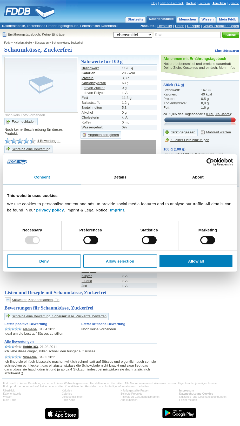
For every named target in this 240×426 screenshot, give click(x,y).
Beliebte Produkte (131, 393)
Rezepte (193, 26)
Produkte (147, 26)
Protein (88, 78)
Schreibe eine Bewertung (31, 149)
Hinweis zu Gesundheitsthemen (140, 396)
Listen (179, 26)
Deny (44, 261)
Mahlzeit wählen (218, 132)
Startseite (135, 19)
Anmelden (219, 3)
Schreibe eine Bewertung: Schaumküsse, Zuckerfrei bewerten (59, 316)
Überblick (9, 390)
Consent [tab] (42, 177)
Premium (204, 3)
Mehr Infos (227, 68)
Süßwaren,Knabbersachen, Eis (35, 300)
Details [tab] (120, 177)
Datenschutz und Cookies (196, 393)
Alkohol (87, 112)
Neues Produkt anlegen (221, 26)
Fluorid (87, 281)
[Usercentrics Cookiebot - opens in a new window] (210, 162)
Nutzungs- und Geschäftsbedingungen (202, 396)
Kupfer (87, 276)
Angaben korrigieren (103, 135)
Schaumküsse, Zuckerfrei (67, 42)
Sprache (234, 3)
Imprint (117, 210)
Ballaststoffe (91, 103)
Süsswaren (42, 42)
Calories (67, 393)
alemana (30, 329)
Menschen (187, 19)
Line (218, 50)
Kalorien (67, 390)
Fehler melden (188, 399)
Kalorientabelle (161, 19)
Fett (85, 98)
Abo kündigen (129, 399)
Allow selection (120, 261)
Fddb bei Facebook (171, 3)
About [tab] (198, 177)
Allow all (196, 261)
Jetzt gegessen (183, 132)
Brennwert (90, 68)
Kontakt (191, 3)
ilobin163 (30, 347)
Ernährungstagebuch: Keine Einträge (36, 34)
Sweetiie (30, 357)
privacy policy (50, 210)
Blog (154, 3)
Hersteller (164, 26)
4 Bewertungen (49, 141)
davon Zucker (94, 88)
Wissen (208, 19)
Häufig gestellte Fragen (135, 390)
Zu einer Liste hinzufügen (189, 140)
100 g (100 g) (174, 149)
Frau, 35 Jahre (218, 114)
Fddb (7, 42)
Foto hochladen (24, 121)
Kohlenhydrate (94, 83)
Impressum (186, 390)
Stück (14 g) (173, 85)
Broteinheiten (92, 107)
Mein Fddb (227, 19)
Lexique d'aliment (72, 396)
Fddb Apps (68, 399)
